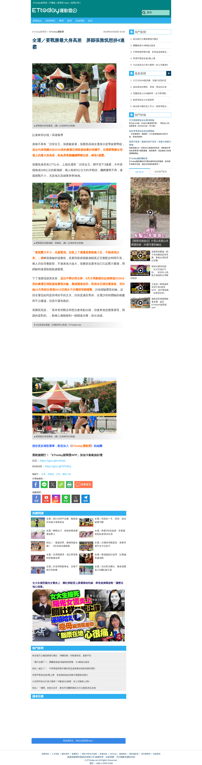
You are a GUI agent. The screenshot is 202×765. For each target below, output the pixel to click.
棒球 (61, 21)
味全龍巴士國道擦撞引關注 (145, 39)
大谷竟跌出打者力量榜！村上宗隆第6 (150, 65)
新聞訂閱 (75, 3)
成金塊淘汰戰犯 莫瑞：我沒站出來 (150, 87)
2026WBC (50, 21)
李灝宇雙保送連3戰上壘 (144, 58)
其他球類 (79, 21)
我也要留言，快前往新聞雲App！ (78, 740)
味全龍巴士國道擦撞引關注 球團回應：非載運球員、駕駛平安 (61, 655)
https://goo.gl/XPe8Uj (58, 466)
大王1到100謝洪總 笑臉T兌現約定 (149, 80)
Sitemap (113, 754)
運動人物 (66, 474)
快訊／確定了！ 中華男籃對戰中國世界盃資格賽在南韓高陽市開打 (63, 668)
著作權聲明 (145, 754)
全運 (43, 474)
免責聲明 (156, 754)
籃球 (69, 21)
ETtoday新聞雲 (40, 3)
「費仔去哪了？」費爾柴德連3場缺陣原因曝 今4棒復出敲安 (60, 662)
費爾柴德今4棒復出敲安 (144, 45)
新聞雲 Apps (63, 3)
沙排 (58, 474)
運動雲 (56, 11)
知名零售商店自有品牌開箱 (141, 131)
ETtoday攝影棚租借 (138, 158)
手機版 (52, 3)
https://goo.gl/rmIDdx (53, 460)
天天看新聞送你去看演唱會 (141, 120)
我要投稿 (45, 754)
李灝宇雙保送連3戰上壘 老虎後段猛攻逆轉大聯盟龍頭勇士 (60, 675)
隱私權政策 (133, 754)
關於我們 (65, 754)
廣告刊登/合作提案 (89, 754)
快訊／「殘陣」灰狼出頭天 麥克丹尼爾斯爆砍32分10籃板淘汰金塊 (64, 688)
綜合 (90, 21)
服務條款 (123, 754)
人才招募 (55, 754)
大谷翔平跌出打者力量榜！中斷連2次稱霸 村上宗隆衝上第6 (60, 681)
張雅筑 (51, 474)
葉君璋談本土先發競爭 (143, 100)
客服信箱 (103, 754)
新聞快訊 (37, 21)
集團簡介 (75, 754)
